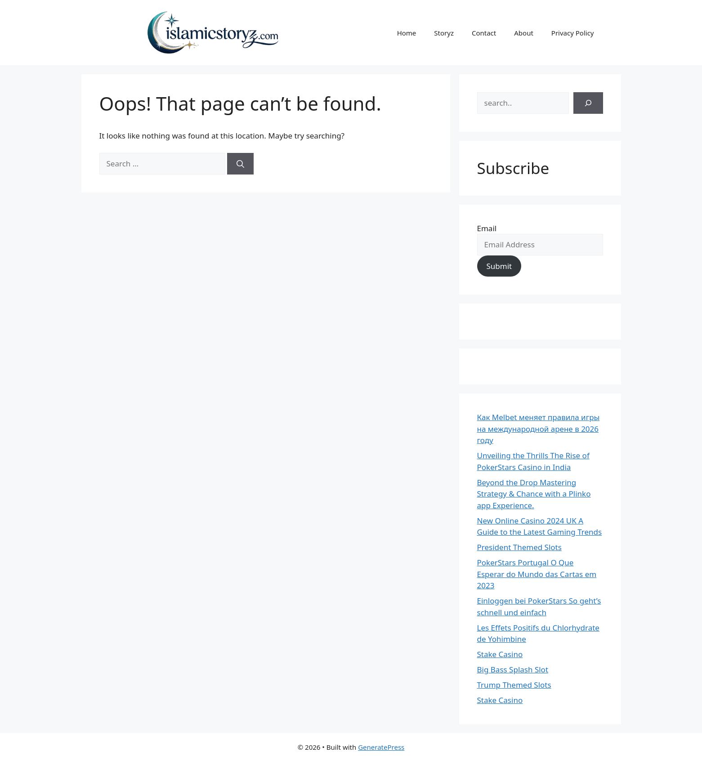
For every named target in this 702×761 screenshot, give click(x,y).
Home (406, 32)
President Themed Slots (519, 547)
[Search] (240, 164)
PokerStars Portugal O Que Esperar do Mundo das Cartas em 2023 (537, 574)
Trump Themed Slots (514, 685)
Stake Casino (500, 654)
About (523, 32)
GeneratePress (381, 747)
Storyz (444, 32)
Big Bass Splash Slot (513, 669)
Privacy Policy (572, 32)
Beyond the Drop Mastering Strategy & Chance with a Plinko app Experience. (534, 493)
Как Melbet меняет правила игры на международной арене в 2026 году (538, 428)
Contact (484, 32)
